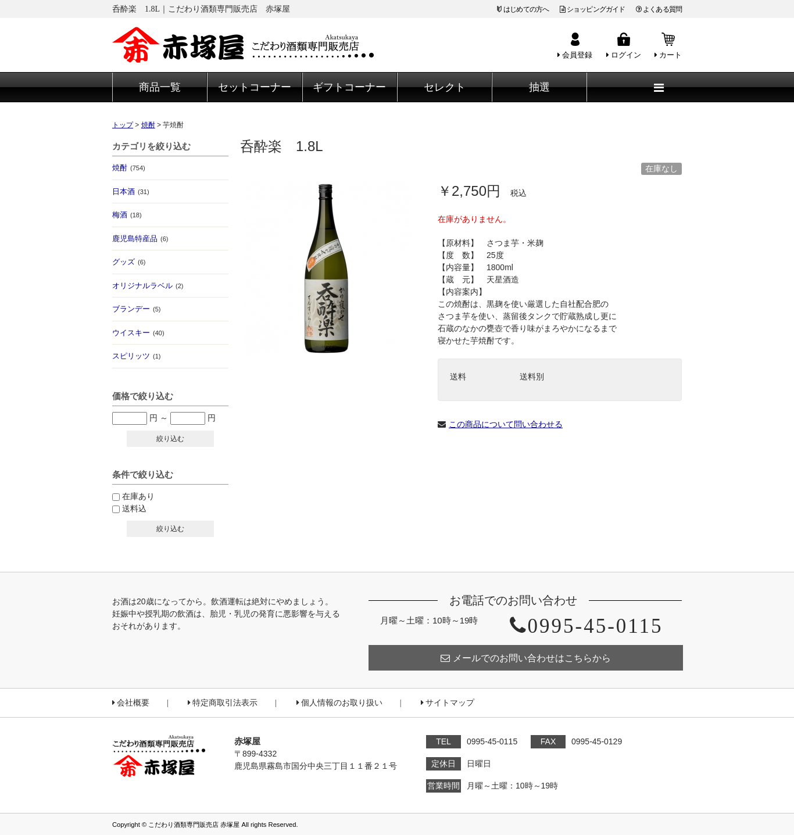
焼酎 (128, 167)
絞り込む (170, 439)
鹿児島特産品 (140, 238)
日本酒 (130, 191)
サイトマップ (447, 702)
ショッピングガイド (592, 9)
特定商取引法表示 (222, 702)
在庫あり (138, 496)
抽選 (539, 87)
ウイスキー (138, 332)
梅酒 (127, 214)
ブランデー (136, 308)
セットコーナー (254, 87)
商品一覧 (160, 87)
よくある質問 (659, 9)
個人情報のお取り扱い (339, 702)
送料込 (134, 508)
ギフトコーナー (349, 87)
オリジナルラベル (147, 285)
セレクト (445, 87)
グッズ (128, 261)
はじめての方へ (526, 9)
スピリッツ (136, 356)
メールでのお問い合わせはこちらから (526, 658)
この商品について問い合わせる (506, 424)
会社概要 (130, 702)
